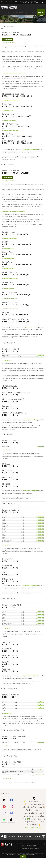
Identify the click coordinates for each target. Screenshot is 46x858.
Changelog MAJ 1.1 (7, 778)
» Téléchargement (40, 355)
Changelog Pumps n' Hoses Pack (10, 278)
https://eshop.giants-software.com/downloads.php (13, 73)
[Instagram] (31, 2)
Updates (21, 1)
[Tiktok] (40, 2)
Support (25, 1)
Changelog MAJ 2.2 (7, 713)
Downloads (10, 1)
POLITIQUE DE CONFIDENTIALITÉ (21, 844)
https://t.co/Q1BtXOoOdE (34, 828)
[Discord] (37, 2)
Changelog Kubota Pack (8, 268)
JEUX (13, 12)
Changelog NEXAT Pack (8, 110)
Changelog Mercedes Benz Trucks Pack (11, 100)
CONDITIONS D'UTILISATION (37, 844)
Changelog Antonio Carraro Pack (10, 308)
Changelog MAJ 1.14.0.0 (8, 180)
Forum (16, 1)
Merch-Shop (4, 1)
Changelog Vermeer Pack (8, 288)
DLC (22, 12)
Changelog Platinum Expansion (10, 298)
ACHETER (40, 12)
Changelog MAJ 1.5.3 (7, 449)
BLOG (8, 12)
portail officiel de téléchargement (30, 149)
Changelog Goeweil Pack (8, 258)
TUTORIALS (33, 12)
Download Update (7, 39)
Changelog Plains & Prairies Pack (10, 130)
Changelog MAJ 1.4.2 (7, 545)
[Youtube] (29, 2)
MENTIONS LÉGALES (27, 845)
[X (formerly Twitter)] (23, 2)
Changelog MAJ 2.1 (7, 628)
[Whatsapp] (20, 2)
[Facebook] (26, 2)
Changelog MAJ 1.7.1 (7, 360)
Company (31, 1)
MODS (26, 12)
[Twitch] (34, 2)
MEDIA (18, 12)
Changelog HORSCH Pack (8, 248)
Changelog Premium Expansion (10, 238)
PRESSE (34, 845)
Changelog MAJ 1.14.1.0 (8, 42)
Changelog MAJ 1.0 (7, 745)
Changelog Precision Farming (9, 120)
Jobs (35, 1)
